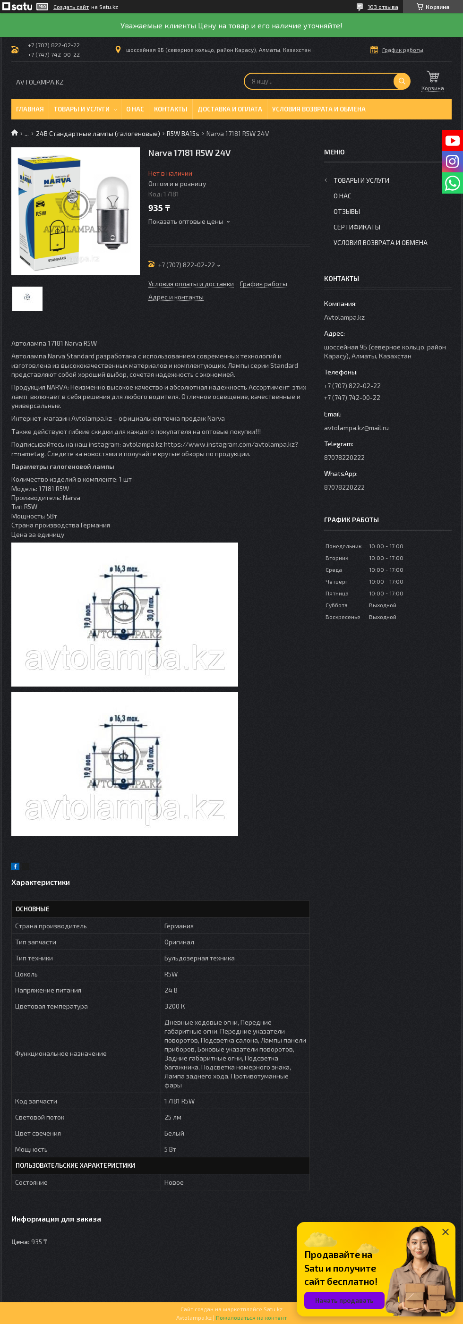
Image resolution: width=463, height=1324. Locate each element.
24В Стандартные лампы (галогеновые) (98, 133)
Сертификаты (357, 227)
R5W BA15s (183, 133)
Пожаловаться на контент (251, 1317)
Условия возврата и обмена (319, 109)
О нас (135, 109)
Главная (30, 109)
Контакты (171, 109)
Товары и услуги (82, 109)
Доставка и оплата (229, 109)
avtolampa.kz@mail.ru (356, 428)
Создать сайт (71, 6)
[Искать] (402, 81)
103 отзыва (383, 6)
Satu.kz (273, 1309)
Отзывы (347, 211)
